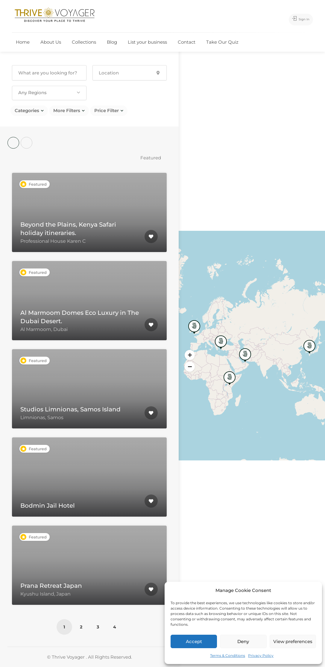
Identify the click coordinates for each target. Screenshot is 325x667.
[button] (49, 93)
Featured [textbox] (150, 158)
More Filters (66, 110)
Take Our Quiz (222, 42)
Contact (186, 42)
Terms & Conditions (227, 655)
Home (23, 42)
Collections (84, 42)
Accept (194, 641)
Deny (243, 641)
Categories (27, 110)
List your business (147, 42)
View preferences (292, 641)
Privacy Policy (261, 655)
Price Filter (106, 110)
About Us (50, 42)
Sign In (297, 19)
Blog (112, 42)
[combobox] (153, 158)
